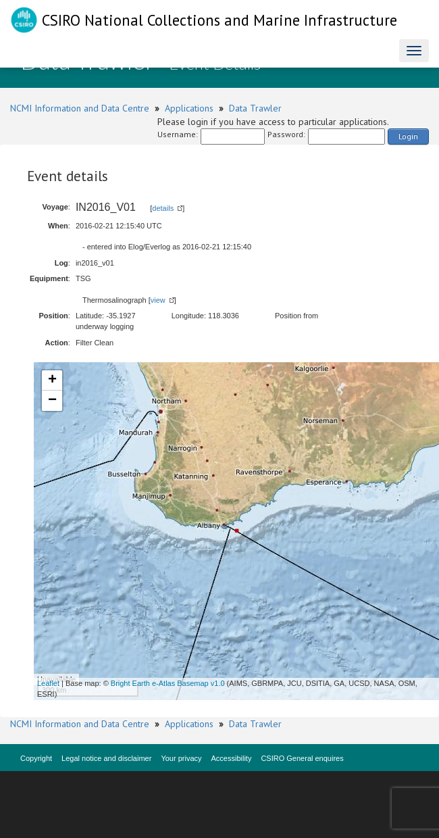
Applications (189, 108)
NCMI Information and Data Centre (79, 108)
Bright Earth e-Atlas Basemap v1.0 (168, 683)
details (163, 208)
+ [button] (52, 380)
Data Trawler (255, 108)
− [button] (52, 401)
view (158, 300)
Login (408, 136)
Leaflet (48, 683)
